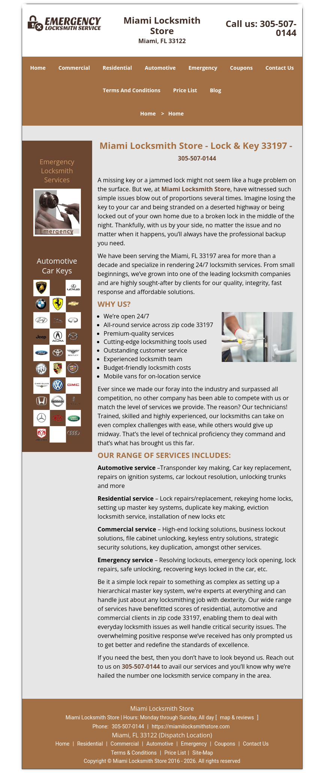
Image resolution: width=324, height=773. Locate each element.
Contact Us (280, 67)
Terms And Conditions (132, 90)
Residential (117, 67)
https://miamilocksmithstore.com (191, 726)
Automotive (160, 67)
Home (37, 67)
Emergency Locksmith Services (57, 170)
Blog (215, 90)
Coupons (241, 67)
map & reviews (237, 717)
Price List (185, 90)
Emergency (202, 67)
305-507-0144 (278, 28)
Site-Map (203, 753)
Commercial (74, 67)
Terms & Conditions (134, 753)
